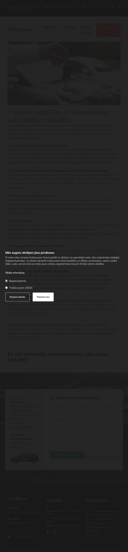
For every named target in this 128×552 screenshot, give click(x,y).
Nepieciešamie (15, 281)
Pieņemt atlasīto (17, 297)
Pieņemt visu (43, 297)
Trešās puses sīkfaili (18, 287)
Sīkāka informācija (14, 272)
